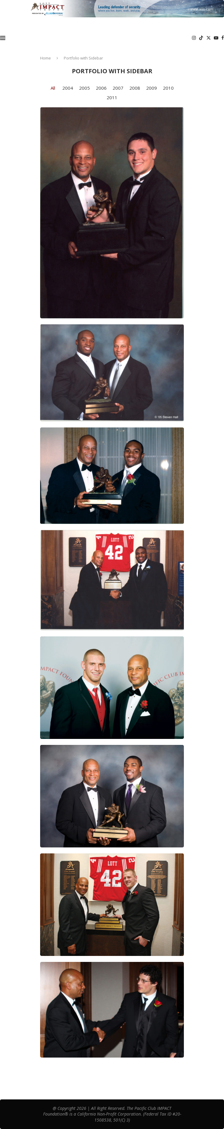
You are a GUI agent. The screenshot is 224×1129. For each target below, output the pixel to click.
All (53, 88)
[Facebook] (222, 38)
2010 (168, 88)
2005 (84, 88)
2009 (151, 88)
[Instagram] (194, 38)
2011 (112, 97)
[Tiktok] (201, 38)
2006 (101, 88)
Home (45, 58)
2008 (134, 88)
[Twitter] (208, 38)
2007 (118, 88)
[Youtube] (216, 38)
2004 (67, 88)
